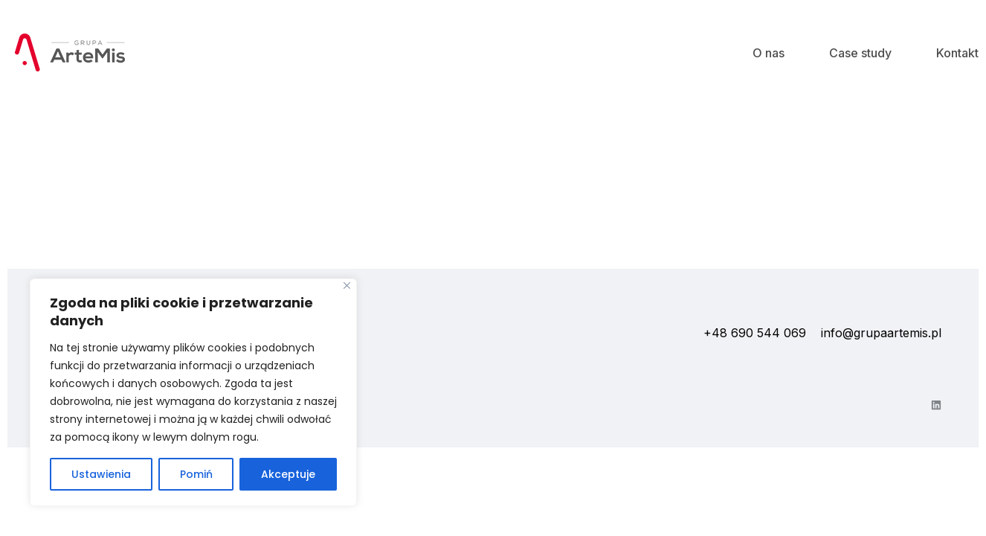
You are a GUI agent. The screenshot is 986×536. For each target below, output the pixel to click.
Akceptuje (288, 474)
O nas (768, 52)
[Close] (347, 285)
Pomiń (196, 474)
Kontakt (957, 52)
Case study (860, 52)
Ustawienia (101, 474)
